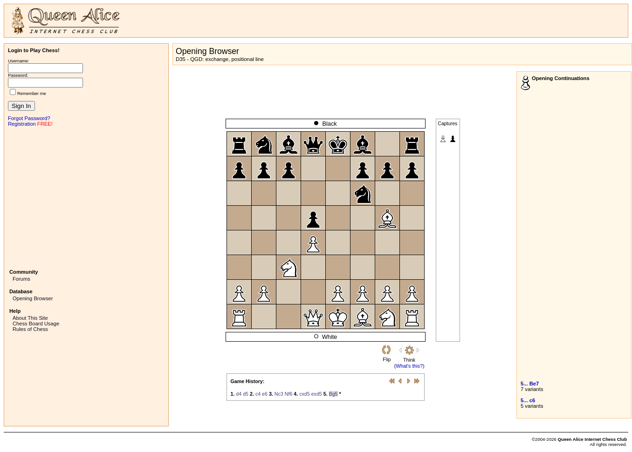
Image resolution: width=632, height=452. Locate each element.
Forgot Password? (29, 118)
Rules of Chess (30, 329)
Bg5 (333, 394)
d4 (238, 394)
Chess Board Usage (36, 323)
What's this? (409, 366)
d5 (245, 394)
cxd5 (304, 394)
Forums (21, 279)
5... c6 (528, 400)
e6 (265, 394)
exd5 (316, 394)
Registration (22, 124)
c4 (258, 394)
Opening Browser (33, 298)
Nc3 (279, 394)
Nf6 (289, 394)
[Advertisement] (86, 197)
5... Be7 (530, 383)
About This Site (30, 318)
